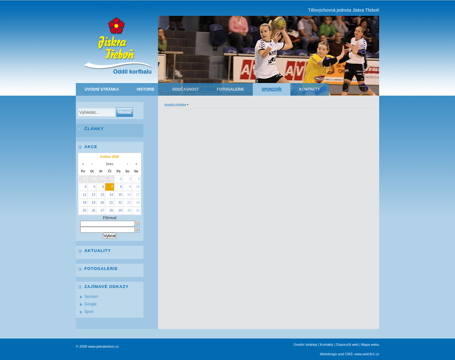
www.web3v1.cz (367, 354)
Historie (146, 89)
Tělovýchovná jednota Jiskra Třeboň (343, 10)
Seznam (91, 296)
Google (90, 304)
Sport (89, 311)
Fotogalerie (230, 89)
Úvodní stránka (102, 89)
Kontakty (309, 89)
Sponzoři (272, 89)
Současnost (185, 89)
